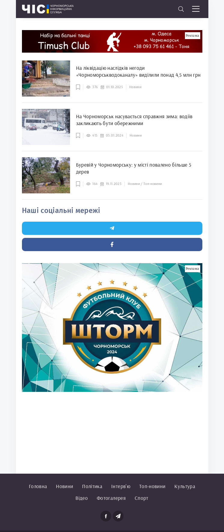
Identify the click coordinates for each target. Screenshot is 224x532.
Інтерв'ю (120, 486)
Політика (92, 486)
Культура (184, 486)
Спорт (142, 498)
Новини (64, 486)
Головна (38, 486)
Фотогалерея (111, 498)
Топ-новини (152, 486)
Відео (81, 498)
